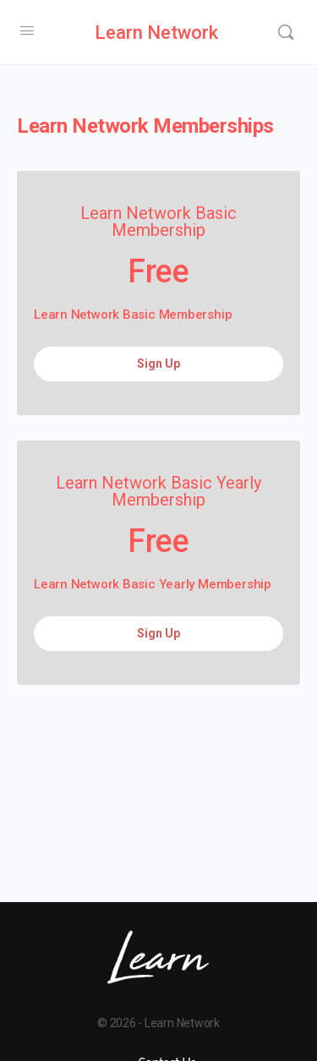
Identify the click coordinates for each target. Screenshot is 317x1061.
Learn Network (156, 32)
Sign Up (158, 363)
